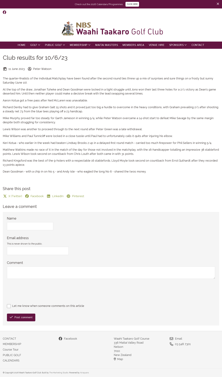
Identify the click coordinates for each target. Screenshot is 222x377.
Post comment (21, 317)
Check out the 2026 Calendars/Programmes (99, 4)
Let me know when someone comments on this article (48, 305)
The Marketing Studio (58, 372)
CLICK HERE (132, 4)
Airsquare (84, 372)
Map (118, 359)
